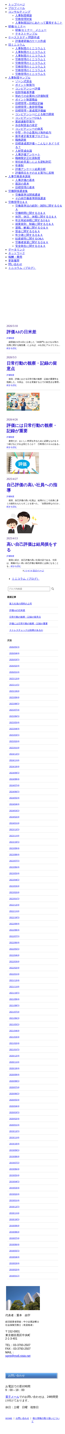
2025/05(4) (14, 722)
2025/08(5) (14, 703)
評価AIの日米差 (21, 332)
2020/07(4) (14, 1087)
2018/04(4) (14, 1257)
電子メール (12, 1396)
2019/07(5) (14, 1162)
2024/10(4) (14, 766)
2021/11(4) (14, 986)
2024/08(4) (14, 779)
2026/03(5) (14, 659)
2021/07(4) (14, 1011)
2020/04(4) (14, 1106)
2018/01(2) (14, 1275)
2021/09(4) (14, 999)
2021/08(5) (14, 1005)
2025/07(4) (14, 709)
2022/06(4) (14, 942)
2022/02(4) (14, 967)
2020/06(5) (14, 1093)
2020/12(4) (14, 1055)
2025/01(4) (14, 747)
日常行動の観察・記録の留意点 (25, 617)
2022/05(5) (14, 949)
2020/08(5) (14, 1081)
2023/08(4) (14, 854)
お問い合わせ (22, 1418)
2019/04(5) (14, 1181)
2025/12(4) (14, 678)
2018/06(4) (14, 1244)
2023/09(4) (14, 848)
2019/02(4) (14, 1194)
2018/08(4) (14, 1231)
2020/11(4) (14, 1062)
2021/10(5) (14, 992)
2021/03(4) (14, 1037)
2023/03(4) (14, 886)
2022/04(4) (14, 955)
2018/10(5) (14, 1219)
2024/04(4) (14, 804)
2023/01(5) (14, 898)
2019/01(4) (14, 1200)
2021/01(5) (14, 1049)
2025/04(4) (14, 728)
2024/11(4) (14, 760)
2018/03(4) (14, 1263)
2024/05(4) (14, 797)
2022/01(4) (14, 974)
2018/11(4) (14, 1213)
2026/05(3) (14, 647)
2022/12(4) (14, 904)
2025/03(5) (14, 735)
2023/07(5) (14, 860)
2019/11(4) (14, 1137)
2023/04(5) (14, 879)
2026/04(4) (14, 653)
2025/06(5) (14, 716)
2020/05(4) (14, 1099)
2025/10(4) (14, 691)
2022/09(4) (14, 923)
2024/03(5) (14, 810)
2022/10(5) (14, 917)
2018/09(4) (14, 1225)
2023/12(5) (14, 829)
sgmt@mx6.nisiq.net (18, 1355)
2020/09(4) (14, 1074)
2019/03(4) (14, 1187)
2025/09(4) (14, 697)
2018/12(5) (14, 1206)
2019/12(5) (14, 1131)
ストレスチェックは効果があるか (26, 630)
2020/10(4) (14, 1068)
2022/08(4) (14, 930)
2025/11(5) (14, 684)
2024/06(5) (14, 791)
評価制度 (10, 338)
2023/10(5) (14, 842)
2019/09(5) (14, 1150)
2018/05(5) (14, 1250)
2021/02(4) (14, 1043)
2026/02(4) (14, 665)
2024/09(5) (14, 772)
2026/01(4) (14, 672)
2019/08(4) (14, 1156)
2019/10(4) (14, 1143)
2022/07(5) (14, 936)
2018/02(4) (14, 1269)
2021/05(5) (14, 1024)
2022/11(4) (14, 911)
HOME (8, 1418)
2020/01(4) (14, 1125)
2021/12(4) (14, 980)
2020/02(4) (14, 1118)
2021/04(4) (14, 1030)
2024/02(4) (14, 816)
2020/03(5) (14, 1112)
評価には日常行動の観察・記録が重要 (28, 623)
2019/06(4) (14, 1169)
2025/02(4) (14, 741)
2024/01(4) (14, 823)
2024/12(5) (14, 754)
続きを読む (12, 348)
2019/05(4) (14, 1175)
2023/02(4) (14, 892)
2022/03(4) (14, 961)
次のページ (38, 570)
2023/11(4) (14, 835)
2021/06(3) (14, 1018)
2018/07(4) (14, 1238)
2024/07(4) (14, 785)
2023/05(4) (14, 873)
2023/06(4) (14, 867)
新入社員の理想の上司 (20, 603)
